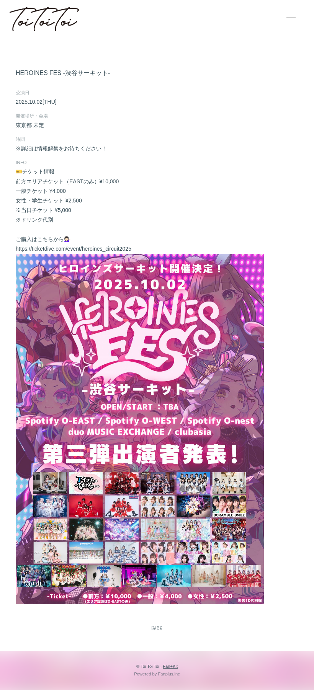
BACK (157, 628)
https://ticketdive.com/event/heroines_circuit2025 (73, 249)
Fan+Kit (170, 666)
